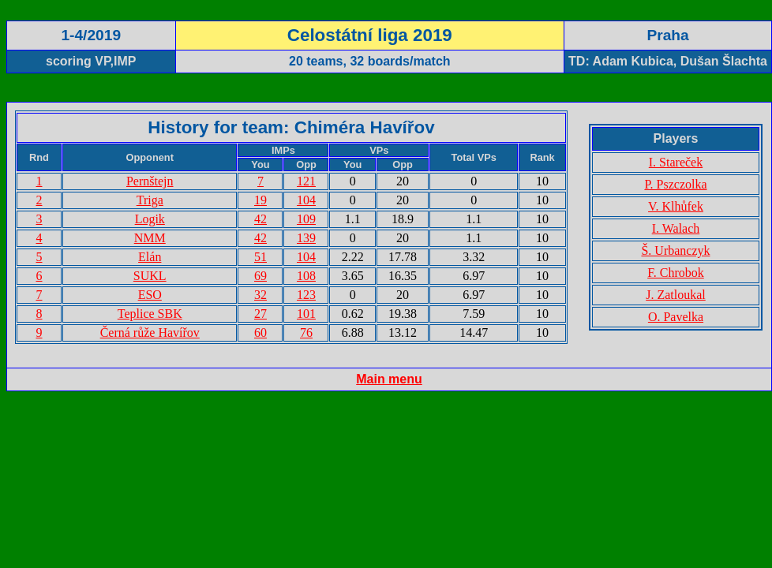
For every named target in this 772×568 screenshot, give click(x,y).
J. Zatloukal (676, 294)
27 (260, 313)
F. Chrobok (675, 272)
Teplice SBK (150, 313)
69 (260, 275)
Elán (149, 256)
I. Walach (676, 228)
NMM (150, 238)
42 (260, 219)
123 (306, 294)
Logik (150, 219)
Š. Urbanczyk (675, 250)
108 (306, 275)
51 (260, 256)
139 (306, 238)
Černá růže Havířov (150, 332)
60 (260, 332)
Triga (150, 200)
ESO (150, 294)
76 (306, 332)
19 (260, 200)
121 (306, 181)
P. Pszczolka (675, 184)
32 (260, 294)
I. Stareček (676, 162)
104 (306, 200)
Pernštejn (150, 181)
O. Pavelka (675, 316)
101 (306, 313)
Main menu (389, 379)
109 (306, 219)
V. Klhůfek (675, 206)
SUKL (150, 275)
